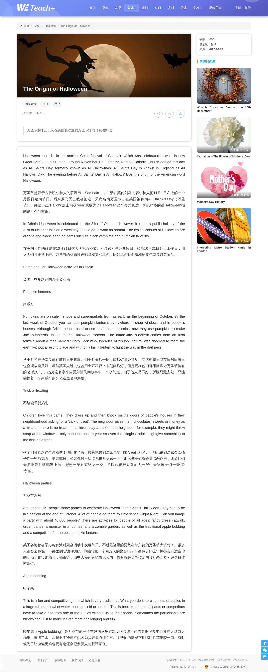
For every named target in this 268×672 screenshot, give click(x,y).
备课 (118, 8)
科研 (158, 8)
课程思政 (215, 8)
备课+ (131, 8)
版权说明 (60, 660)
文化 (57, 103)
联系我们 (77, 660)
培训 (171, 8)
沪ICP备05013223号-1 (183, 666)
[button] (197, 8)
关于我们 (43, 660)
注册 (238, 8)
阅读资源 (50, 26)
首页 (92, 8)
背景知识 (31, 103)
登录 (247, 8)
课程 (105, 8)
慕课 (183, 8)
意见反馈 (94, 660)
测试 (145, 8)
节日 (45, 103)
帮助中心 (25, 660)
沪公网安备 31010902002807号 (226, 667)
